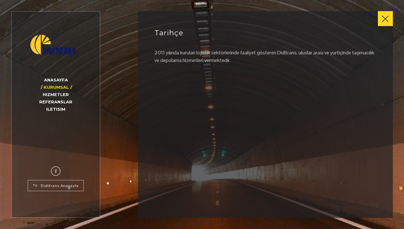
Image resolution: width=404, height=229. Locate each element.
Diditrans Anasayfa (56, 185)
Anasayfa (56, 79)
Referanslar (55, 101)
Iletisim (55, 109)
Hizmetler (56, 94)
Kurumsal (56, 87)
